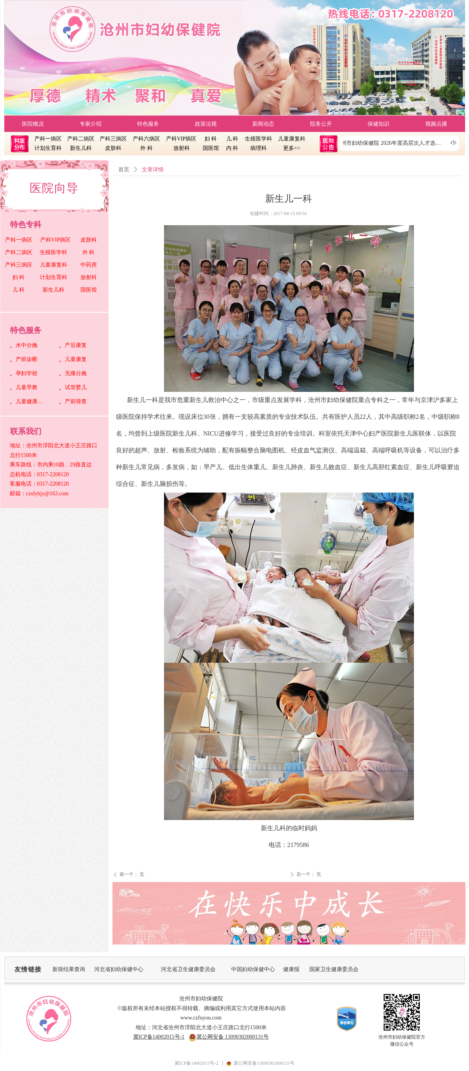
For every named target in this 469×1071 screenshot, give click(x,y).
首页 (123, 170)
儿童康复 (76, 359)
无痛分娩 (76, 373)
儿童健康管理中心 (31, 401)
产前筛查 (76, 401)
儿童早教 (26, 387)
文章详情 (153, 170)
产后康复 (76, 345)
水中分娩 (26, 345)
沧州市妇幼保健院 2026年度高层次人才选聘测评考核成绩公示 (396, 143)
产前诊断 (26, 359)
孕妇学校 (26, 373)
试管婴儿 (76, 387)
